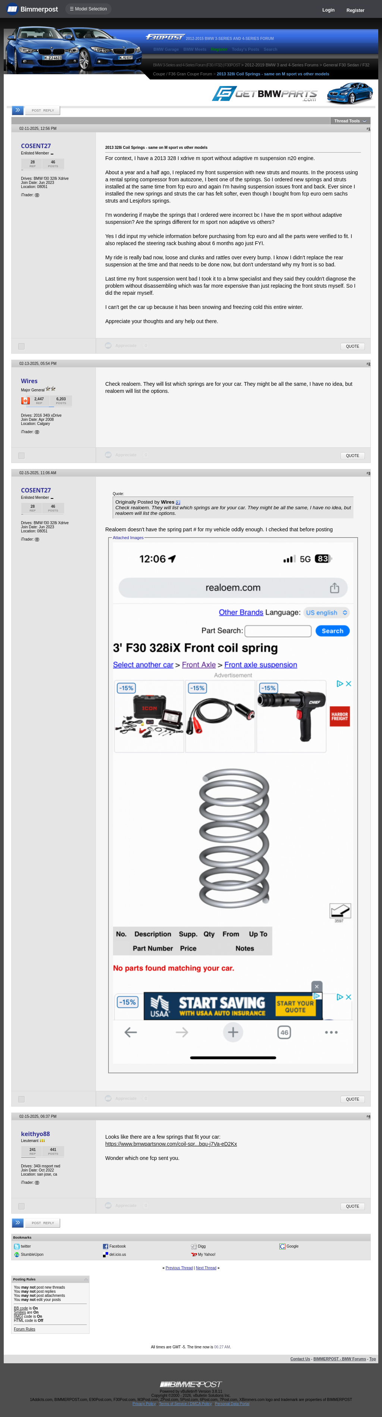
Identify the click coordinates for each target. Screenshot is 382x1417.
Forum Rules (24, 1329)
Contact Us (300, 1359)
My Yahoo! (207, 1254)
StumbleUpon (32, 1254)
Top (372, 1359)
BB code (21, 1308)
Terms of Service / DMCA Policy (185, 1404)
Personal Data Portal (232, 1404)
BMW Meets (195, 49)
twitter (26, 1246)
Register (355, 10)
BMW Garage (166, 49)
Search (271, 49)
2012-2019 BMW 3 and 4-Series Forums (281, 65)
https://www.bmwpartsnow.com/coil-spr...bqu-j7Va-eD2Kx (171, 1144)
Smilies (20, 1312)
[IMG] (18, 1316)
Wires (29, 381)
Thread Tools (347, 121)
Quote (352, 346)
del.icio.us (117, 1254)
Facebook (117, 1246)
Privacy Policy (144, 1404)
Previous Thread (179, 1268)
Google (292, 1246)
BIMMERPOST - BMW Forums (339, 1359)
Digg (202, 1246)
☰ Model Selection (88, 9)
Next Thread (206, 1268)
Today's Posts (245, 49)
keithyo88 (35, 1134)
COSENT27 (36, 146)
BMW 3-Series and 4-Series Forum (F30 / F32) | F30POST (196, 65)
